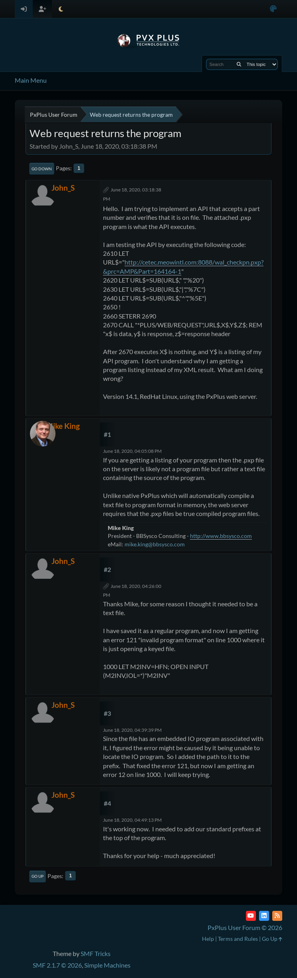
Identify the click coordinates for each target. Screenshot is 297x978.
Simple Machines (107, 965)
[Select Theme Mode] (61, 9)
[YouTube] (251, 916)
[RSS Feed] (277, 916)
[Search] (239, 64)
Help (208, 938)
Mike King (63, 425)
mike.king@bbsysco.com (155, 544)
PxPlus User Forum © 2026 (245, 927)
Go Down (42, 168)
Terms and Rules (238, 938)
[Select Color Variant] (273, 9)
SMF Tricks (96, 953)
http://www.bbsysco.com (221, 535)
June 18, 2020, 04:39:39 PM (132, 730)
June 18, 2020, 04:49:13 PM (132, 820)
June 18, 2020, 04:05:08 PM (132, 451)
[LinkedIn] (264, 916)
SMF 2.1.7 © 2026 (57, 965)
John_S (63, 187)
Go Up (38, 876)
